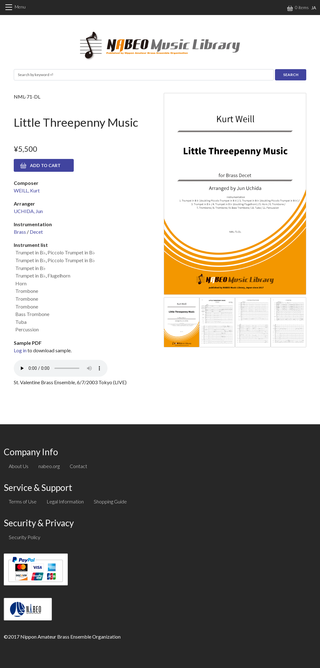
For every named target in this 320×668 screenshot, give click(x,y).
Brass (20, 232)
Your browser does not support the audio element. (61, 368)
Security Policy (24, 537)
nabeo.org (49, 466)
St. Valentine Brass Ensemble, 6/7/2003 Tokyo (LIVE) (70, 382)
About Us (18, 466)
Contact (78, 466)
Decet (36, 232)
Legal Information (65, 501)
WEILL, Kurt (27, 190)
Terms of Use (23, 501)
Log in (20, 350)
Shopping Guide (110, 501)
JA (313, 7)
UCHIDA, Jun (28, 211)
